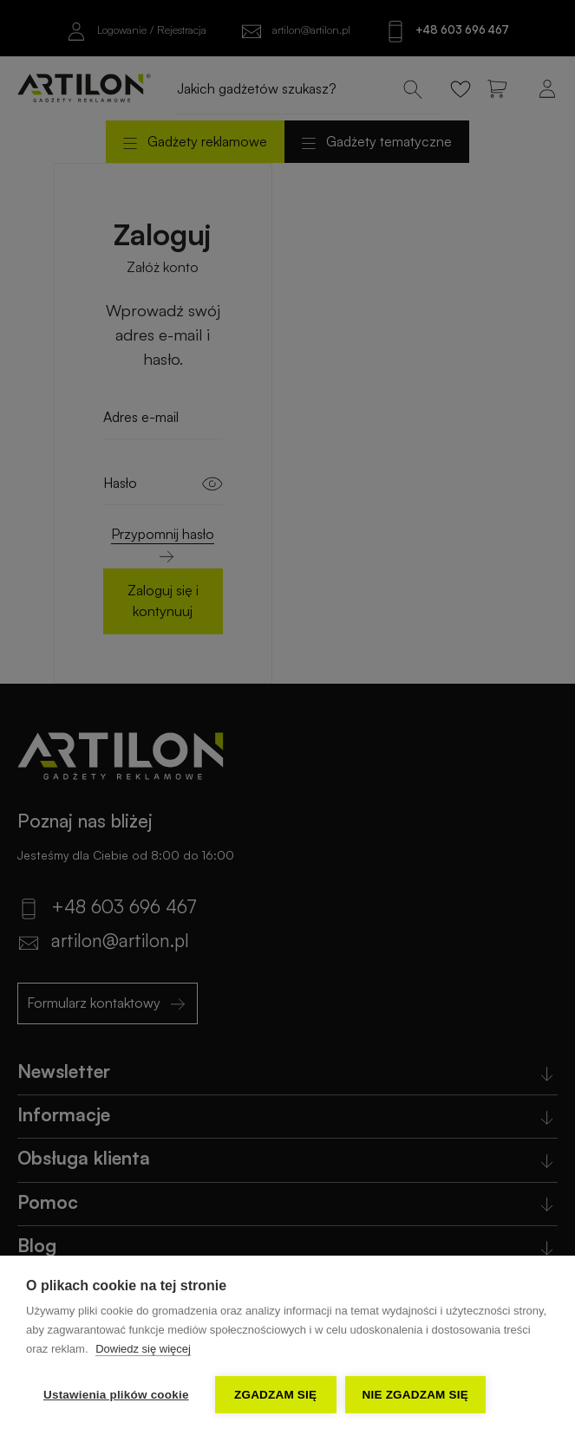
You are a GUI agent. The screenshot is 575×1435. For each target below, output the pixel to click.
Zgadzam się (275, 1394)
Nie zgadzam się (415, 1394)
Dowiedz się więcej (143, 1348)
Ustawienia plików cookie (116, 1394)
